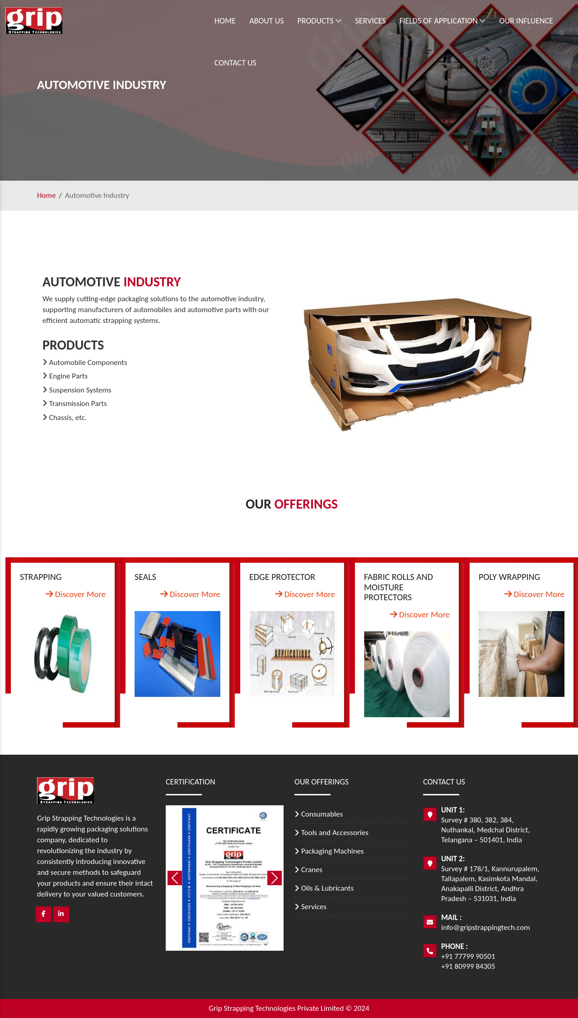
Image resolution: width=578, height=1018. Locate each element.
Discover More (76, 594)
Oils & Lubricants (327, 888)
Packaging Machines (332, 851)
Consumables (322, 814)
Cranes (311, 869)
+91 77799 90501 (468, 956)
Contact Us (531, 21)
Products (263, 21)
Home (168, 21)
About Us (210, 21)
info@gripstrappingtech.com (485, 927)
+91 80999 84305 (468, 966)
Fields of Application (386, 21)
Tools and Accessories (334, 832)
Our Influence (470, 21)
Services (314, 21)
